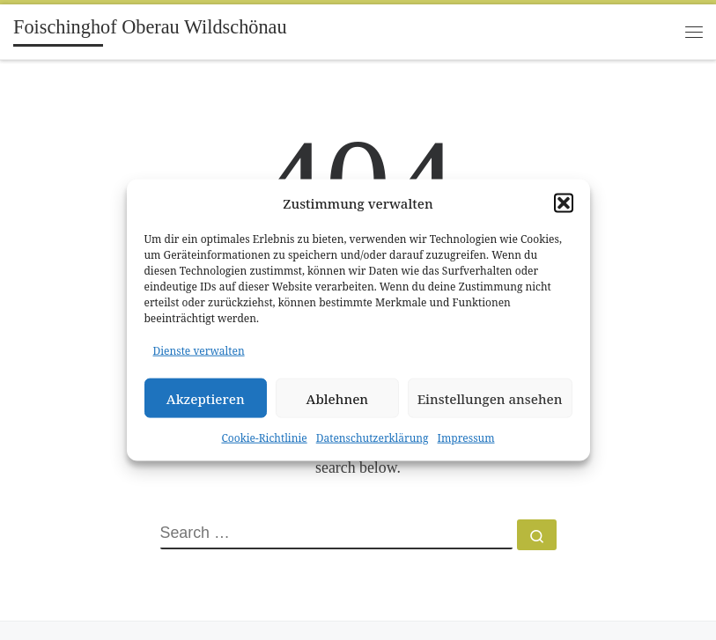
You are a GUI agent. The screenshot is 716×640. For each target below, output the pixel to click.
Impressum (466, 437)
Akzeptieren (205, 398)
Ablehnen (337, 398)
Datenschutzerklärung (372, 437)
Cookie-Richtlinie (263, 437)
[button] (563, 202)
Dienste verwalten (199, 350)
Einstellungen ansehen (490, 398)
